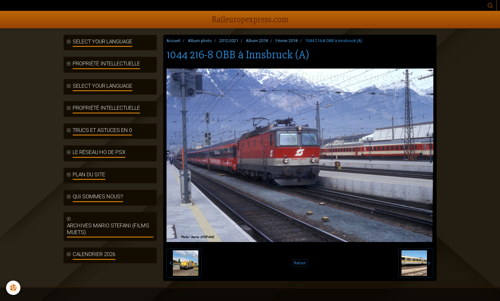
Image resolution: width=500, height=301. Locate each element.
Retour (300, 263)
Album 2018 (257, 40)
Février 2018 (287, 40)
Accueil (173, 40)
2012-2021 (228, 40)
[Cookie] (13, 288)
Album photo (200, 40)
